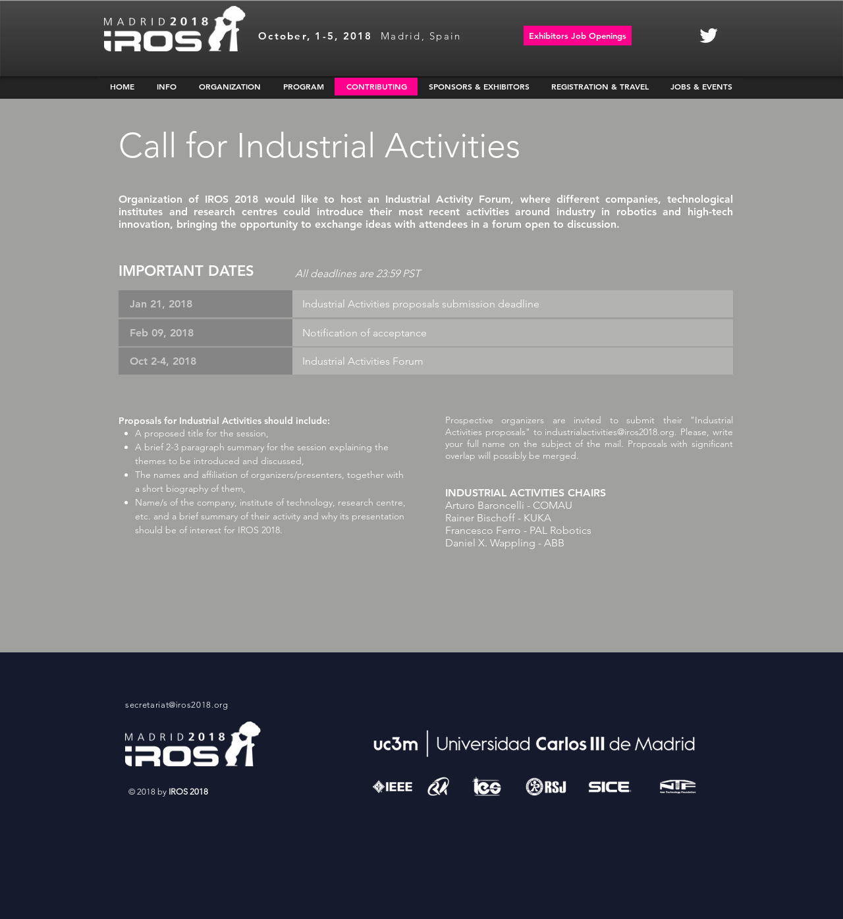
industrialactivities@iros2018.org (609, 432)
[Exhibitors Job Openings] (578, 35)
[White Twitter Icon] (709, 35)
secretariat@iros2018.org (177, 705)
